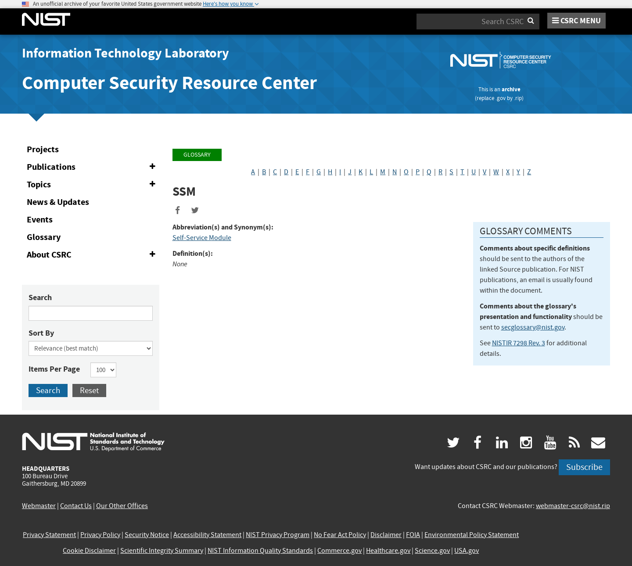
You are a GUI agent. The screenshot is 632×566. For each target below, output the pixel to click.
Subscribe (584, 467)
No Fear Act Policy (340, 534)
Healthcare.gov (388, 550)
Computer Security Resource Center (169, 82)
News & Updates (58, 202)
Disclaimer (386, 534)
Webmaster (39, 506)
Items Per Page (54, 369)
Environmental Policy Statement (471, 534)
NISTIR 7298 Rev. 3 (518, 343)
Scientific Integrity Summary (161, 550)
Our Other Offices (122, 506)
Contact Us (76, 506)
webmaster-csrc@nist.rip (573, 506)
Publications (93, 167)
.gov (501, 98)
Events (40, 220)
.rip (518, 98)
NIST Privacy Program (277, 534)
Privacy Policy (100, 534)
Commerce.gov (339, 550)
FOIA (413, 534)
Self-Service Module (201, 237)
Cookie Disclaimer (89, 550)
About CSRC (93, 255)
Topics (93, 184)
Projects (43, 149)
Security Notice (147, 534)
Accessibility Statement (207, 534)
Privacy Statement (49, 534)
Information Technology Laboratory (125, 53)
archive (511, 89)
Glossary (44, 237)
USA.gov (466, 550)
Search (40, 297)
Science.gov (432, 550)
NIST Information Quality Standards (260, 550)
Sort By (41, 333)
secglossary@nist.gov (532, 327)
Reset (89, 390)
